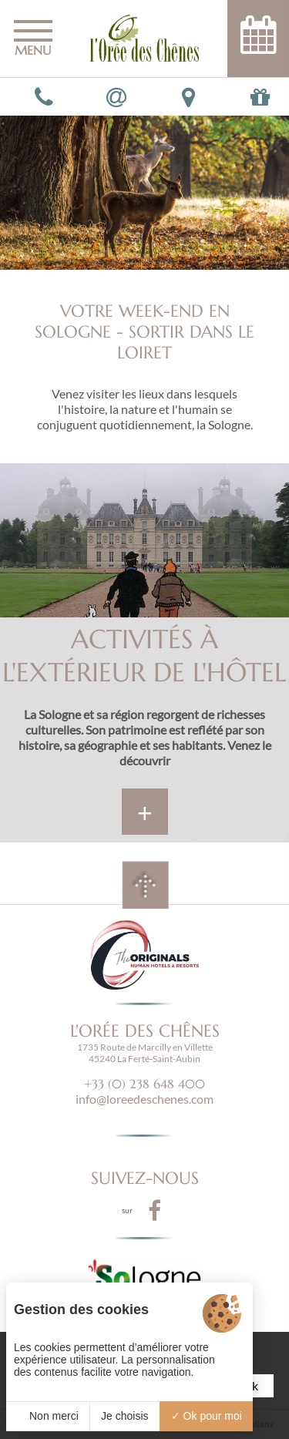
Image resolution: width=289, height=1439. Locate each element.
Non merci (48, 1416)
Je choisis (124, 1416)
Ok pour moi (206, 1416)
